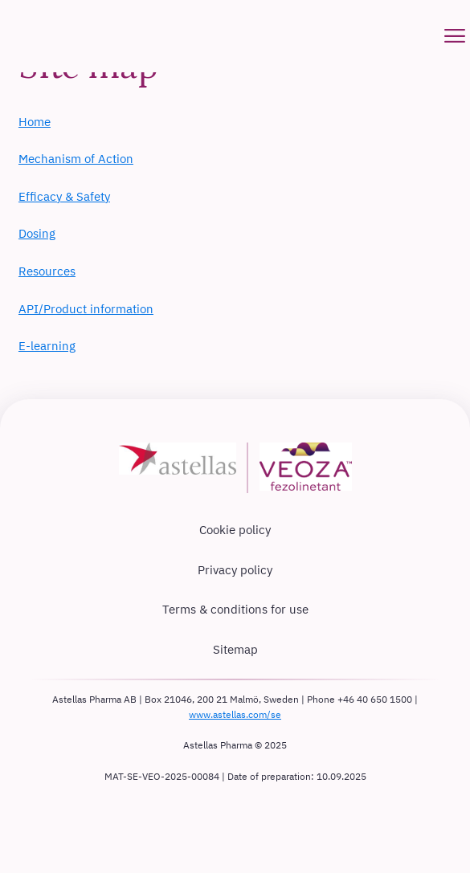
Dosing (36, 233)
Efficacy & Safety (64, 196)
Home (34, 121)
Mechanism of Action (75, 158)
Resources (47, 271)
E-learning (47, 345)
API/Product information (85, 308)
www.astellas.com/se (235, 714)
